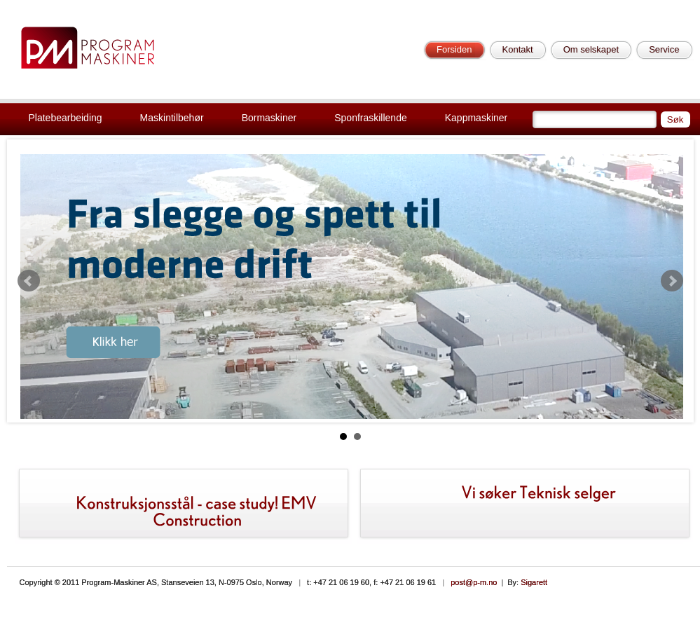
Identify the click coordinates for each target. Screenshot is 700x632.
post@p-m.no (474, 582)
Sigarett (534, 582)
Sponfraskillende (370, 117)
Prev (29, 281)
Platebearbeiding (65, 117)
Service (664, 49)
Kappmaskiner (476, 117)
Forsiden (454, 49)
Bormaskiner (269, 117)
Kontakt (517, 49)
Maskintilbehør (172, 117)
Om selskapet (591, 49)
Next (672, 281)
